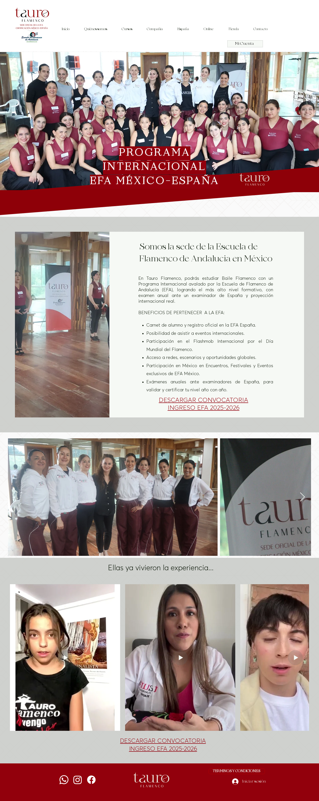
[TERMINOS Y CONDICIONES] (237, 771)
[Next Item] (302, 497)
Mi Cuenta (244, 44)
